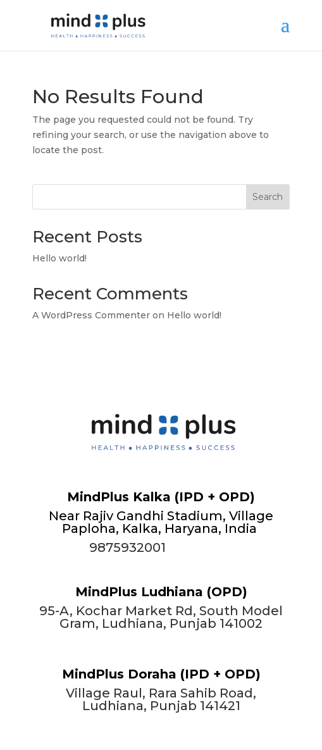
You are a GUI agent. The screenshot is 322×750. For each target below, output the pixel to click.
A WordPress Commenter (91, 315)
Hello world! (59, 258)
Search (267, 197)
